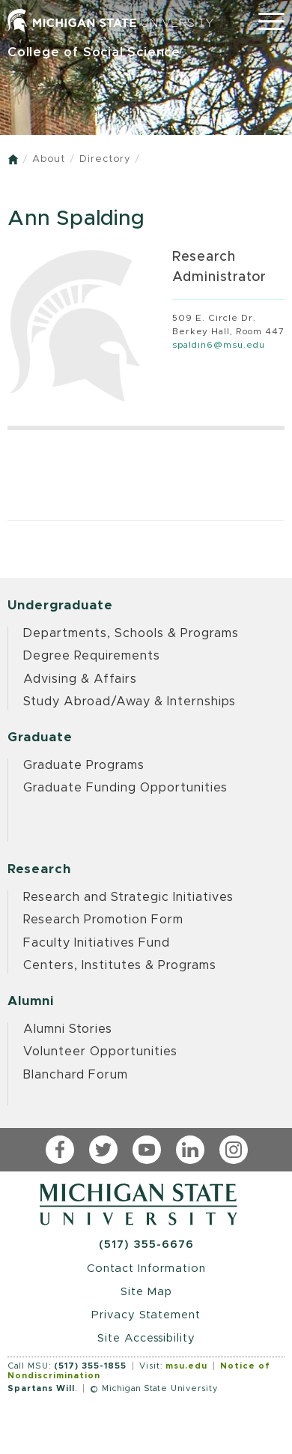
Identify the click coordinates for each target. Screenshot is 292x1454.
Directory (104, 159)
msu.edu (186, 1366)
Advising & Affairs (80, 679)
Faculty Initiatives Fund (96, 943)
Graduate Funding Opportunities (125, 788)
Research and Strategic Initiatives (128, 897)
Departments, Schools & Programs (131, 633)
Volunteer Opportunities (100, 1052)
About (48, 159)
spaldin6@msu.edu (218, 344)
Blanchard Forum (75, 1075)
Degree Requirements (91, 656)
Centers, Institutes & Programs (119, 965)
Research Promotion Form (103, 920)
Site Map (146, 1291)
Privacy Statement (146, 1315)
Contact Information (146, 1268)
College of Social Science (93, 52)
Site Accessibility (146, 1338)
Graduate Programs (84, 765)
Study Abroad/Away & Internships (129, 702)
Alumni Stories (67, 1029)
